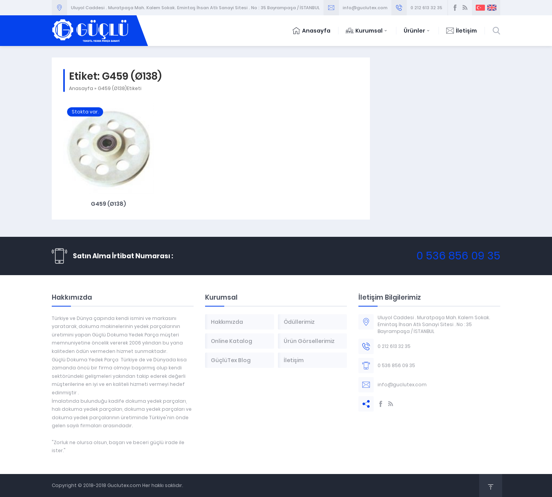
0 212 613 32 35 (426, 8)
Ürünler (417, 30)
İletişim (461, 30)
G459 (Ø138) (108, 204)
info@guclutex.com (365, 8)
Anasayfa (311, 30)
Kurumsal (367, 30)
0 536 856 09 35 (458, 255)
